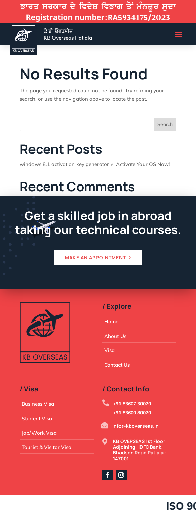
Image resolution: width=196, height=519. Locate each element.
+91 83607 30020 (132, 404)
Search (165, 124)
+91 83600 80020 (132, 413)
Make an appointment (95, 257)
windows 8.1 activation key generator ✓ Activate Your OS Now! (95, 164)
